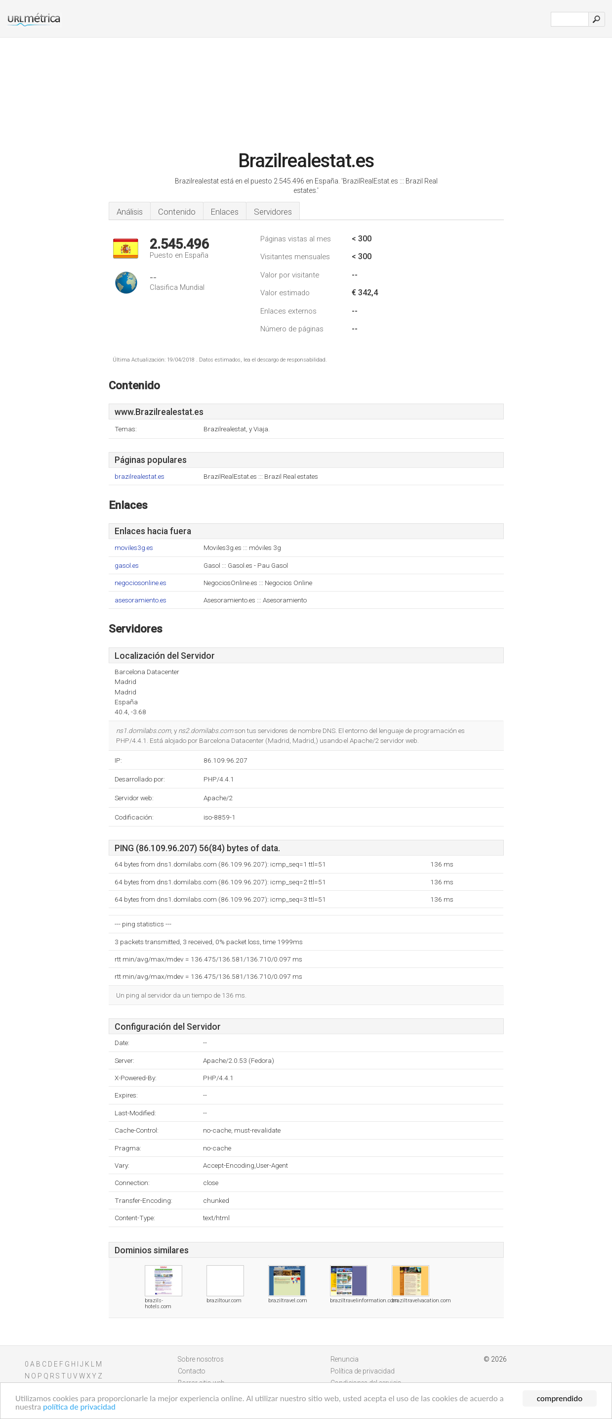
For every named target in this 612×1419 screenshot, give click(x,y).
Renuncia (344, 1359)
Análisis (130, 212)
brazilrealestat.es (139, 476)
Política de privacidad (362, 1371)
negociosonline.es (140, 583)
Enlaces (225, 212)
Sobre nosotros (201, 1359)
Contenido (177, 212)
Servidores (273, 212)
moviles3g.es (134, 547)
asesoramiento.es (140, 600)
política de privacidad (79, 1408)
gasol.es (127, 565)
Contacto (191, 1371)
